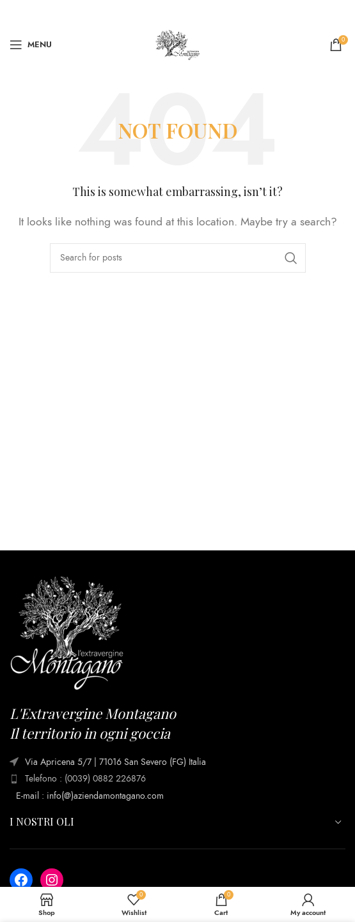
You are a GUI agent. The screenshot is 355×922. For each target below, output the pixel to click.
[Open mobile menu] (30, 44)
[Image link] (67, 633)
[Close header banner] (339, 13)
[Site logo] (178, 44)
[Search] (178, 258)
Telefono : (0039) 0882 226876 (85, 779)
